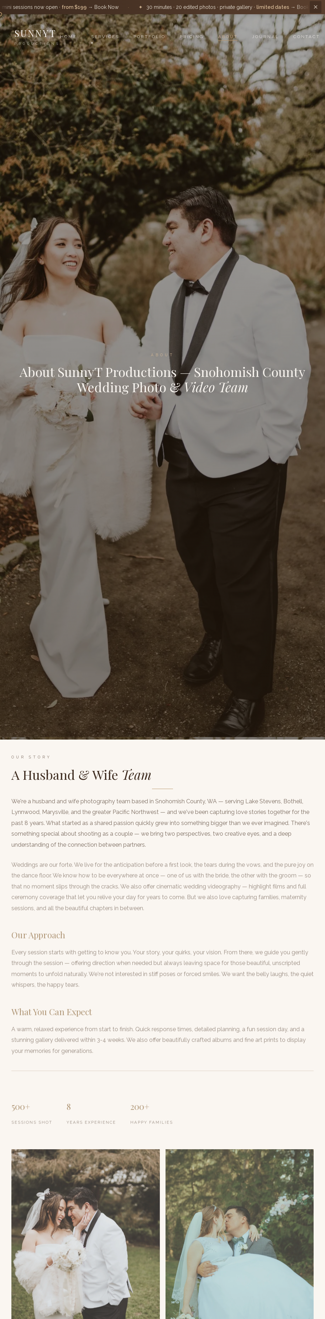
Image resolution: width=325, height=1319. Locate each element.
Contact (306, 36)
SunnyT (37, 36)
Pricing (192, 36)
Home (68, 36)
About (228, 36)
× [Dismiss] (315, 6)
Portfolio (149, 36)
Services (105, 36)
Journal (265, 36)
